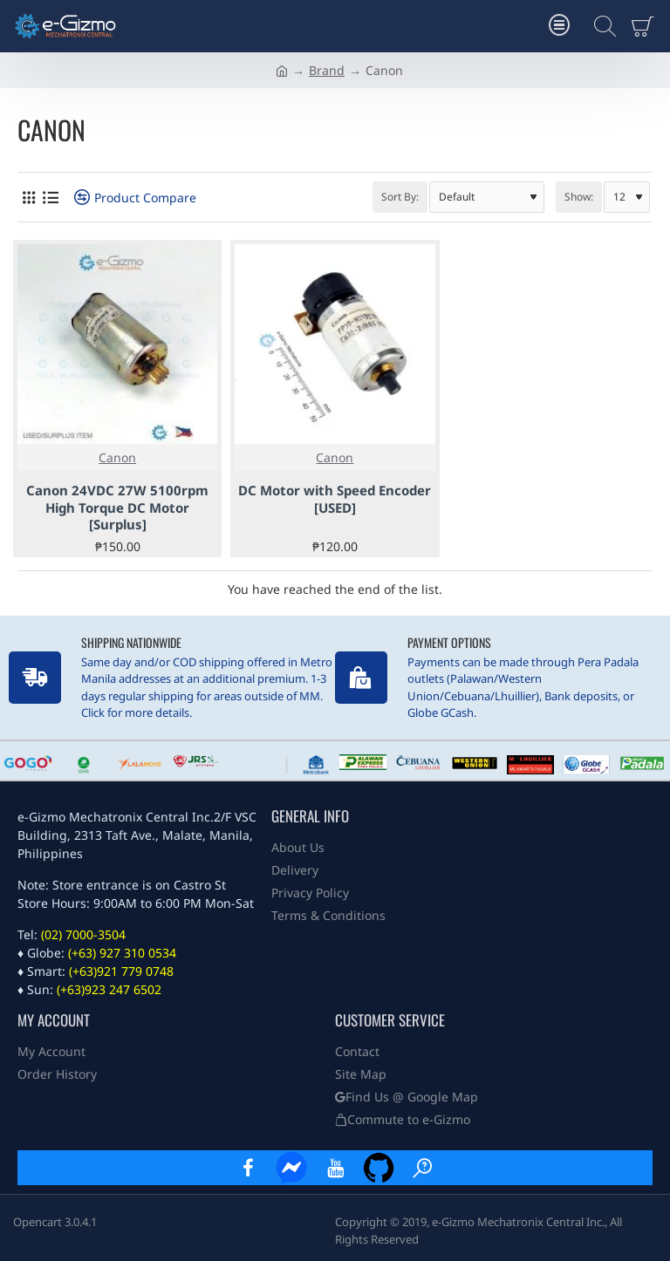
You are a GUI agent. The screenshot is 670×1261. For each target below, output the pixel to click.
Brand (327, 70)
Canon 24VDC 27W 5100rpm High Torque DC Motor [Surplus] (117, 507)
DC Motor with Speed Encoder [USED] (334, 499)
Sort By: (400, 196)
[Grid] (28, 197)
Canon (117, 457)
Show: (578, 196)
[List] (50, 197)
